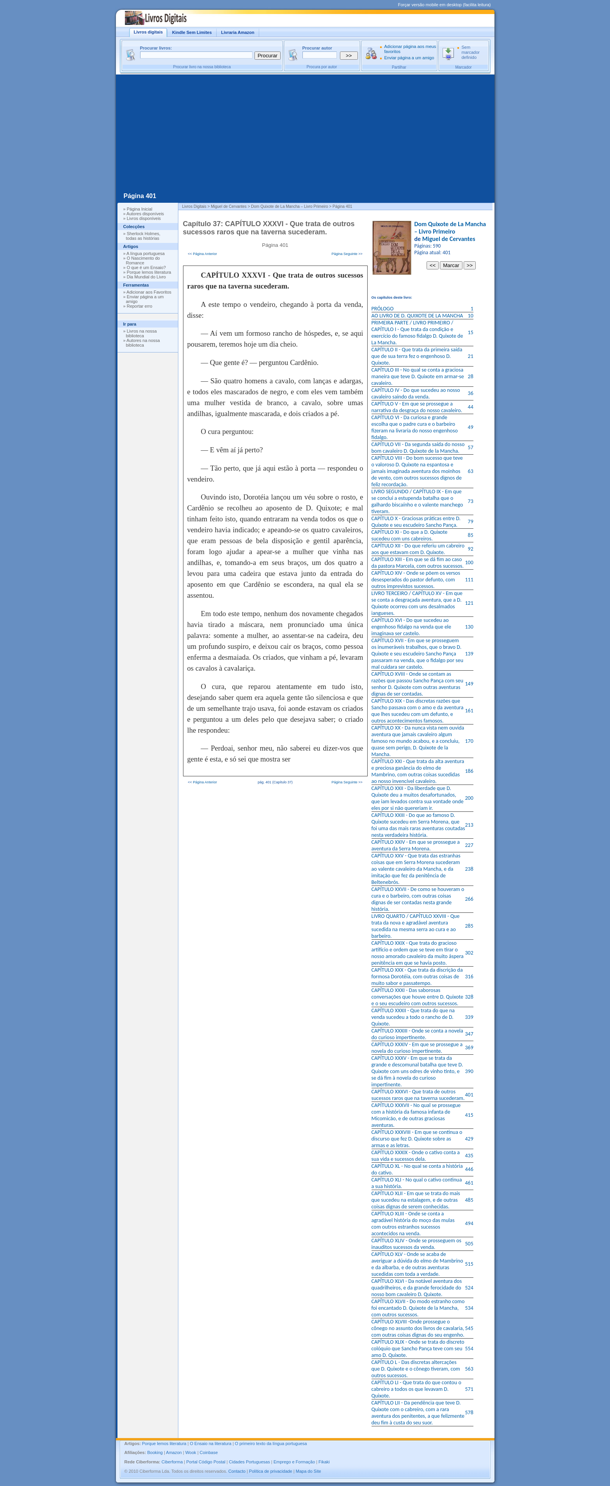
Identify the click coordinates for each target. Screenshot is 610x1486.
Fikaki (324, 1461)
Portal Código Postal (205, 1461)
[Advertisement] (305, 133)
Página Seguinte (344, 254)
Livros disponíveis (144, 218)
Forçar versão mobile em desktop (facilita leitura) (444, 4)
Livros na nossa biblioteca (141, 333)
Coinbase (209, 1452)
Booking (155, 1452)
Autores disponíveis (145, 213)
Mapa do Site (308, 1471)
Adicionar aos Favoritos (148, 292)
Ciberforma (172, 1461)
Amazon (173, 1452)
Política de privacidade (270, 1471)
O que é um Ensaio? (146, 267)
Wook (190, 1452)
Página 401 (140, 196)
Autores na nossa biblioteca (143, 342)
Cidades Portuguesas (249, 1461)
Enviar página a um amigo (409, 57)
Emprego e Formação (294, 1461)
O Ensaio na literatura (210, 1443)
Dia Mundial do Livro (146, 277)
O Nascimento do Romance (143, 260)
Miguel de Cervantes (448, 239)
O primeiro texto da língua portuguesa (271, 1443)
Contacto (236, 1471)
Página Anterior (205, 254)
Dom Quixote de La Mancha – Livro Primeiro (450, 227)
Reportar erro (139, 306)
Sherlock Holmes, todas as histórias (143, 236)
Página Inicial (139, 209)
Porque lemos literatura (149, 272)
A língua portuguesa (145, 253)
